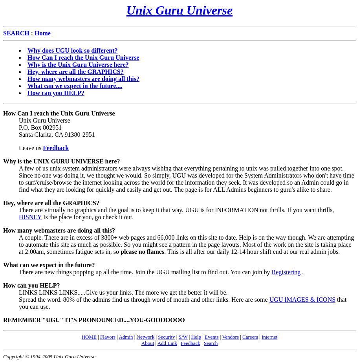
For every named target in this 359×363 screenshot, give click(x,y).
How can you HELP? (55, 93)
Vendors (230, 337)
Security (166, 337)
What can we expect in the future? (49, 265)
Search (211, 343)
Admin (126, 337)
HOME (89, 337)
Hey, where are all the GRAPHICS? (75, 71)
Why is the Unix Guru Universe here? (77, 64)
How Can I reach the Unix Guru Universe (83, 57)
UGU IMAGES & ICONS (302, 299)
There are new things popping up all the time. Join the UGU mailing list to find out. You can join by (145, 272)
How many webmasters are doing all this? (83, 78)
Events (211, 337)
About (147, 343)
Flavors (107, 337)
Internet (269, 337)
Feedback (190, 343)
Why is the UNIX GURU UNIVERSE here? (61, 161)
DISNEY (30, 217)
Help (196, 337)
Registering (285, 272)
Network (146, 337)
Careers (250, 337)
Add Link (167, 343)
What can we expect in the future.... (74, 85)
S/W (183, 337)
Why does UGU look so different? (72, 50)
